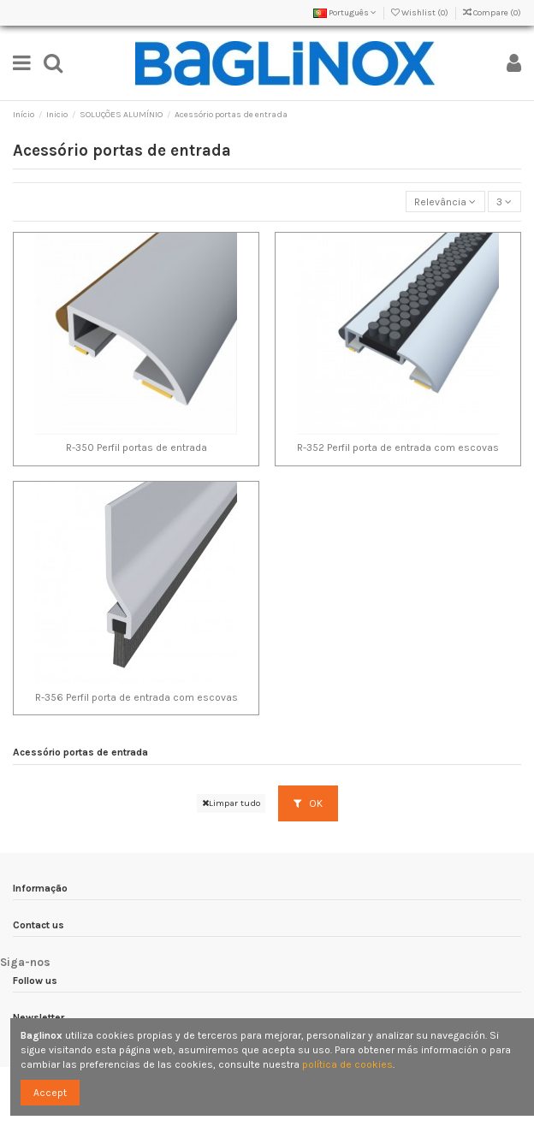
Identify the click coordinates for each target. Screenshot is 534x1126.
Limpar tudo (231, 803)
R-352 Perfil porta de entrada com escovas (398, 447)
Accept (50, 1093)
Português (345, 13)
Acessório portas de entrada (80, 752)
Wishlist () (420, 13)
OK (308, 803)
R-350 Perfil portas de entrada (136, 447)
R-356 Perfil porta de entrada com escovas (136, 697)
